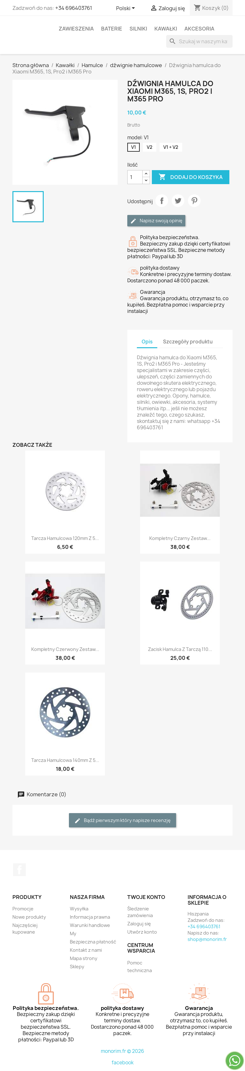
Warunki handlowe (90, 925)
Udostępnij (161, 200)
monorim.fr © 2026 (122, 1051)
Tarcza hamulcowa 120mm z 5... (65, 538)
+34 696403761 (73, 7)
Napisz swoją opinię (156, 221)
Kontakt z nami (86, 950)
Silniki (138, 28)
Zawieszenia (76, 28)
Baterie (111, 28)
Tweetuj (178, 200)
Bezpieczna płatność (93, 942)
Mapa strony (83, 958)
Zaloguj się (139, 924)
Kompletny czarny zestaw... (180, 538)
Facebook (19, 869)
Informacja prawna (90, 917)
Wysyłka (79, 909)
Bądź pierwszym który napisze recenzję (122, 820)
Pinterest (194, 200)
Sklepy (77, 967)
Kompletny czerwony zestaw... (65, 649)
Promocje (22, 909)
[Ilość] (135, 177)
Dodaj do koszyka (191, 177)
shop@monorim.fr (207, 939)
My (73, 933)
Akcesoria (199, 28)
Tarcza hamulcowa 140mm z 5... (65, 760)
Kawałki (165, 28)
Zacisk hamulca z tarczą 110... (180, 649)
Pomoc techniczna (139, 966)
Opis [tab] (147, 341)
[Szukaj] (199, 41)
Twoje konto (146, 897)
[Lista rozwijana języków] (126, 8)
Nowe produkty (29, 917)
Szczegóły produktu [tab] (188, 341)
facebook (123, 1062)
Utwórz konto (142, 932)
